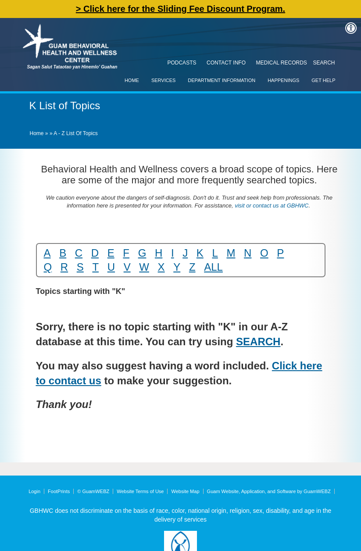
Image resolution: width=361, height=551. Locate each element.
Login (34, 491)
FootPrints (59, 491)
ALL (213, 267)
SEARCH (258, 341)
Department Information (221, 80)
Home (132, 80)
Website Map (186, 491)
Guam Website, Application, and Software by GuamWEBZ (269, 491)
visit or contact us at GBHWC (271, 205)
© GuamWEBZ (93, 491)
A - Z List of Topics (75, 133)
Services (163, 80)
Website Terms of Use (140, 491)
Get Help (323, 80)
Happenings (283, 80)
